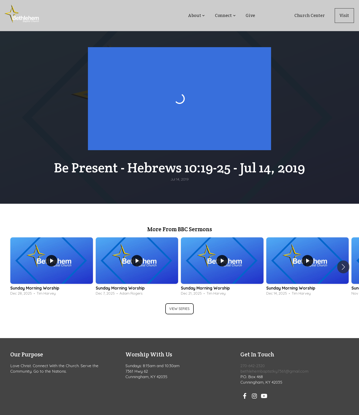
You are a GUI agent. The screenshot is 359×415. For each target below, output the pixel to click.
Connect (225, 15)
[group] (51, 266)
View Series (179, 309)
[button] (343, 267)
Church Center (309, 15)
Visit (344, 15)
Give (250, 15)
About (196, 15)
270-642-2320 (252, 365)
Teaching (274, 15)
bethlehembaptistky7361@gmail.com (274, 371)
